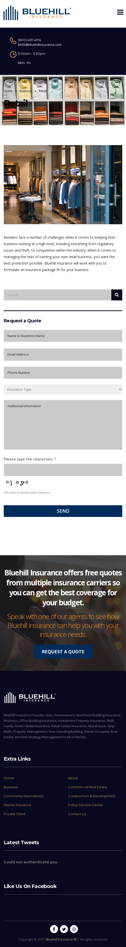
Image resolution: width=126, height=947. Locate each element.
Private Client (14, 814)
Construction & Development (92, 796)
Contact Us (77, 814)
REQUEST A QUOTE (63, 652)
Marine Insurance (17, 805)
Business (11, 787)
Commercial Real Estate (87, 787)
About (73, 778)
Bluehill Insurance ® (61, 939)
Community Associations (23, 796)
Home (8, 91)
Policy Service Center (85, 805)
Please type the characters (28, 459)
